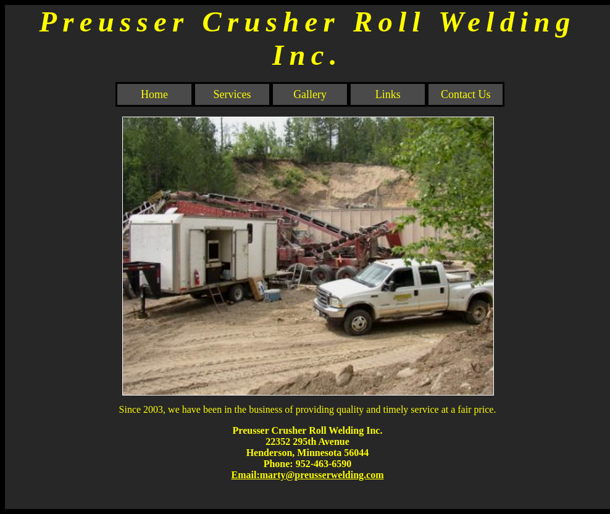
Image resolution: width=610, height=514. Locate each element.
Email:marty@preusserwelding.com (308, 475)
